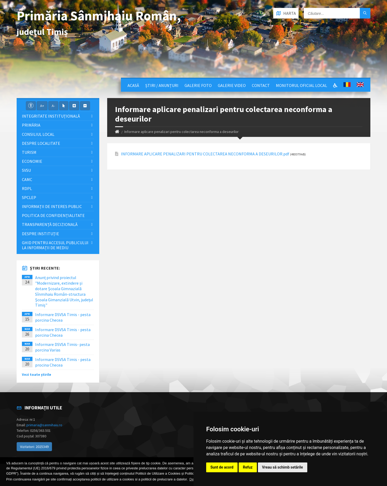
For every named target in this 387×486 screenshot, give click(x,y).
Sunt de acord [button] (221, 467)
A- (53, 105)
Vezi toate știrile (36, 374)
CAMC (27, 179)
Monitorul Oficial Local (301, 85)
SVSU (26, 170)
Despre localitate (41, 143)
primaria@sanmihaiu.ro (44, 425)
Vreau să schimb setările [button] (282, 467)
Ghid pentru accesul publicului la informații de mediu (55, 245)
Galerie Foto (198, 85)
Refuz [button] (248, 467)
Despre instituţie (40, 233)
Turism (29, 152)
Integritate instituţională (51, 116)
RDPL (27, 188)
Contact (261, 85)
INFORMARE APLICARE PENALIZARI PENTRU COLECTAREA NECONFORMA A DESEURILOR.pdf (205, 153)
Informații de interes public (52, 206)
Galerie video (232, 85)
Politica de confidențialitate (53, 215)
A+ (42, 105)
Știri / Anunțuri (161, 85)
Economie (32, 161)
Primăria (31, 125)
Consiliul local (38, 134)
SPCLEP (29, 197)
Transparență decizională (50, 224)
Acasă (133, 85)
